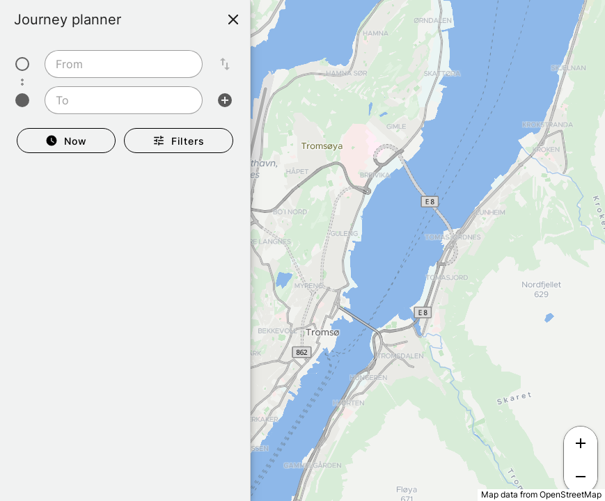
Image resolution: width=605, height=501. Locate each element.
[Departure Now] (66, 140)
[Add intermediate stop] (225, 100)
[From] (119, 64)
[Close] (233, 19)
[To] (119, 100)
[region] (302, 250)
